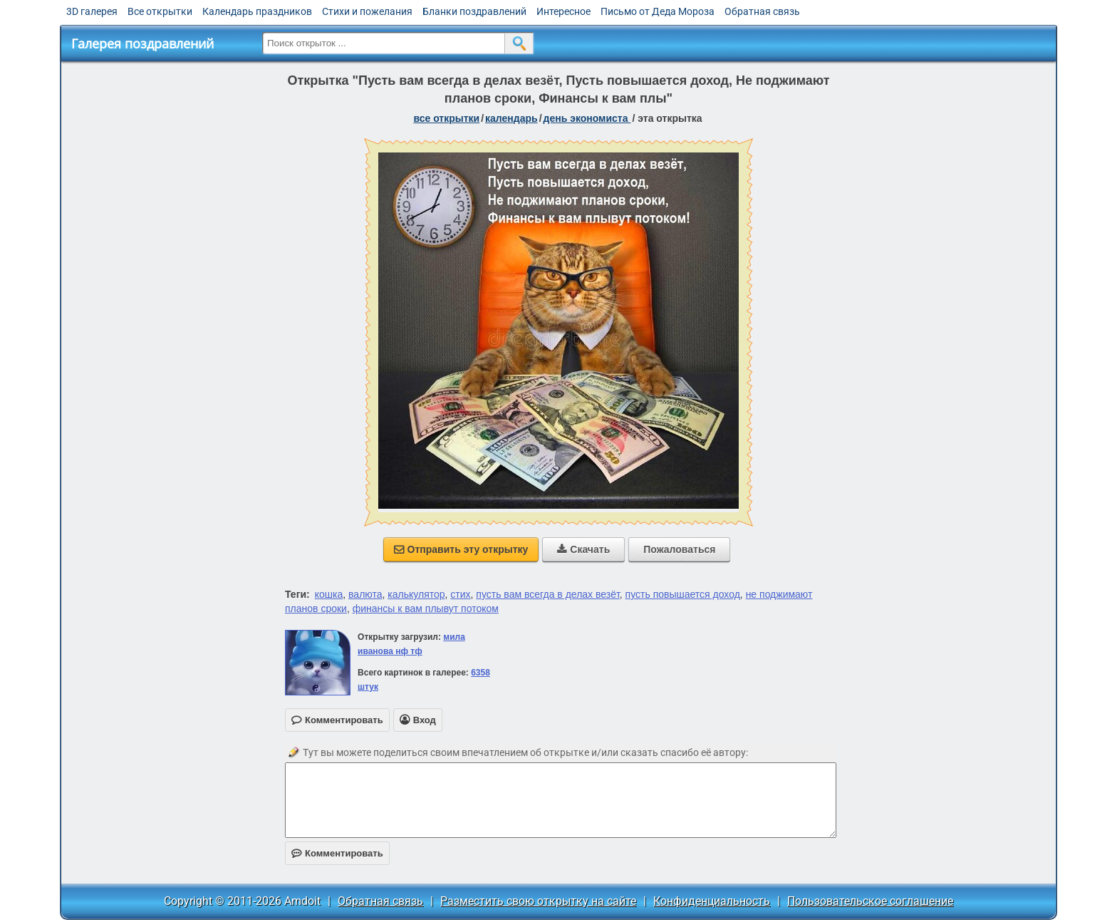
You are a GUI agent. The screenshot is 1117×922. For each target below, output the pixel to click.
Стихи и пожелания (367, 11)
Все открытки (160, 11)
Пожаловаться (679, 549)
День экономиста (587, 118)
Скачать (583, 549)
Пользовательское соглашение (870, 901)
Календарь (511, 118)
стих (460, 594)
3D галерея (92, 11)
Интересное (563, 11)
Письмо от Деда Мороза (658, 11)
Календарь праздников (257, 11)
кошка (329, 594)
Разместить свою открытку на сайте (538, 901)
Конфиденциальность (711, 901)
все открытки (446, 118)
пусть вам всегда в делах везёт (547, 594)
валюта (365, 594)
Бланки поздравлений (474, 11)
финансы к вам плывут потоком (426, 608)
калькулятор (416, 594)
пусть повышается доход (682, 594)
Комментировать (337, 853)
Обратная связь (762, 11)
